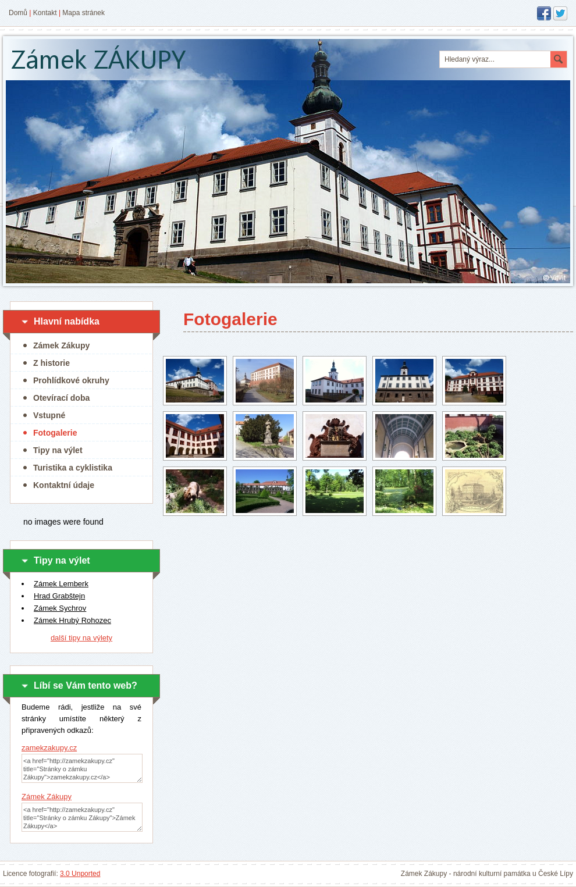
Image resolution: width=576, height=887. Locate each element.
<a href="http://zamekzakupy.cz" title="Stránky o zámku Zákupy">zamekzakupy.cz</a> (82, 768)
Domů (18, 13)
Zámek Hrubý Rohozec (72, 620)
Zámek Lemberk (61, 583)
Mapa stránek (83, 13)
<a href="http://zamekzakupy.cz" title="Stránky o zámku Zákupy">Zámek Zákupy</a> (82, 817)
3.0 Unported (80, 874)
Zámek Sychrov (60, 608)
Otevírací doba (61, 397)
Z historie (51, 363)
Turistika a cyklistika (72, 467)
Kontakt (45, 13)
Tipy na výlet (58, 450)
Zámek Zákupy (61, 345)
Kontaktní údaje (63, 485)
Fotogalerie (55, 432)
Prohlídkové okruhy (71, 380)
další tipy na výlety (81, 637)
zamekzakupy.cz (49, 747)
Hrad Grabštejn (59, 596)
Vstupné (49, 415)
